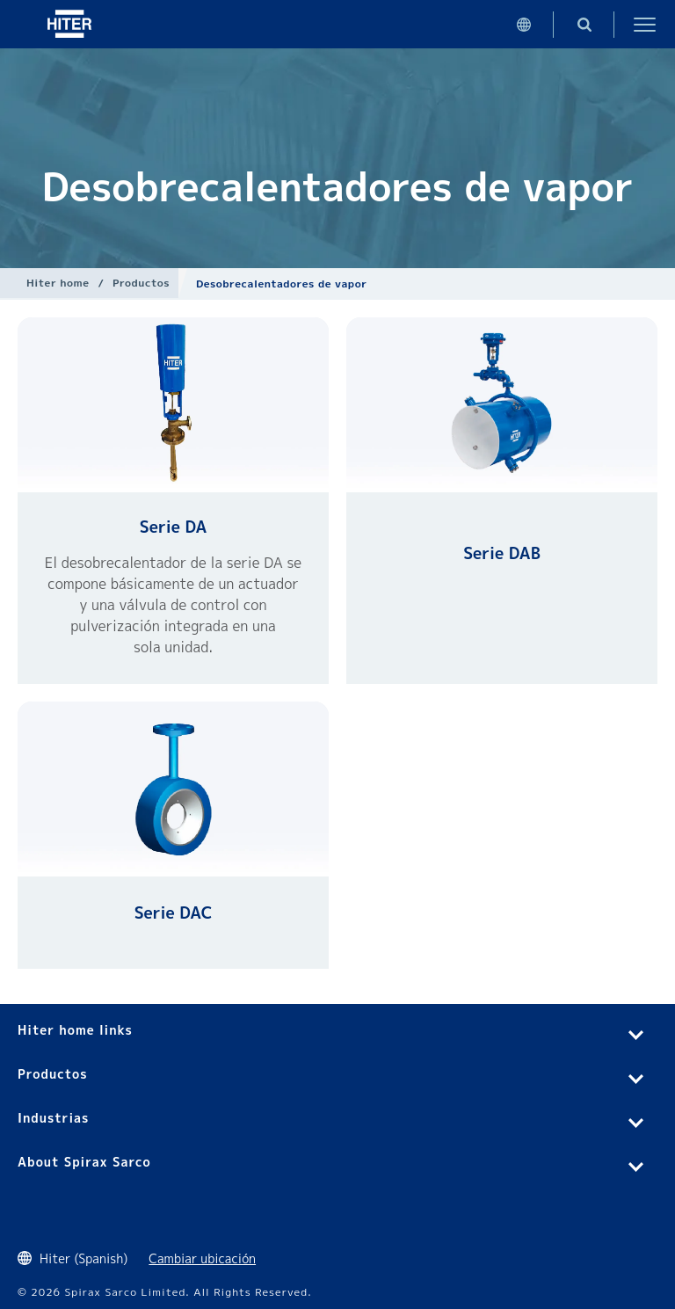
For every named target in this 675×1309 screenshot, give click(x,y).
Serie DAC (173, 913)
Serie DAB (502, 553)
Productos (141, 282)
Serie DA (173, 527)
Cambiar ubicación (202, 1258)
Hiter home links (75, 1030)
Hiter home (57, 282)
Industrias (53, 1117)
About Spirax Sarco (84, 1161)
